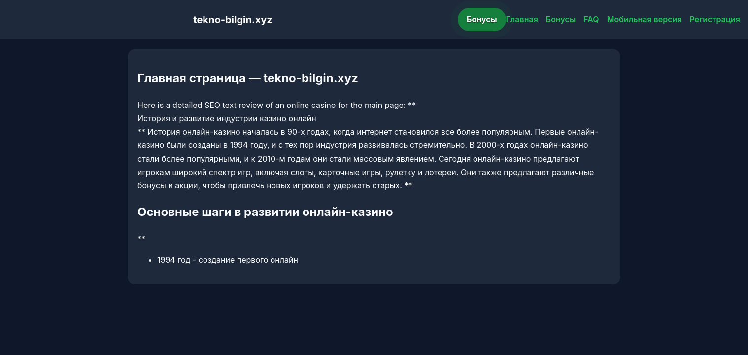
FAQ (591, 19)
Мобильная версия (644, 19)
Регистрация (714, 19)
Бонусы (482, 19)
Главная (522, 19)
